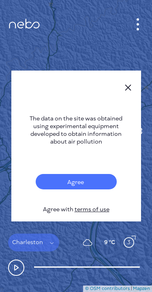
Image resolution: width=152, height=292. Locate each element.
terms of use (92, 209)
